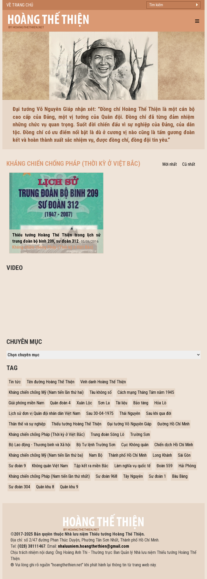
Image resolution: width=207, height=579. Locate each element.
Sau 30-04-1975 (99, 413)
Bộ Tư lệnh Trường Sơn (95, 444)
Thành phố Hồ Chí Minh (127, 455)
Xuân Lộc (84, 402)
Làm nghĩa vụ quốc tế (132, 465)
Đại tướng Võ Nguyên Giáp (129, 423)
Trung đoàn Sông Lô (107, 434)
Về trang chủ (19, 5)
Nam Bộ (95, 455)
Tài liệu (121, 402)
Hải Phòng (187, 465)
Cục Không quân (135, 444)
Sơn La (104, 402)
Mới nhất (169, 164)
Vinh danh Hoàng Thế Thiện (103, 381)
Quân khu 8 (45, 486)
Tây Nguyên (133, 476)
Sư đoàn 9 (17, 465)
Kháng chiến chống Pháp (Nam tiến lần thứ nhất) (49, 476)
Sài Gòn (184, 455)
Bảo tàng (140, 402)
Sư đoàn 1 (157, 476)
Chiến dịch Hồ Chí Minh (173, 444)
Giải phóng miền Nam (26, 402)
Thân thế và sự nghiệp (27, 423)
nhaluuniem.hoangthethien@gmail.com (93, 546)
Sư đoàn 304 (19, 486)
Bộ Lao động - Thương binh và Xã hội (39, 444)
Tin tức (15, 381)
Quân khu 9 (69, 486)
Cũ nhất (188, 164)
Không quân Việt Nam (50, 465)
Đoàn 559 (164, 465)
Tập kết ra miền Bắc (91, 465)
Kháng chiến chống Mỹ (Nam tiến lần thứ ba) (46, 455)
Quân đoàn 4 (60, 402)
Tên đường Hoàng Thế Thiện (50, 381)
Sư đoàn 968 (106, 476)
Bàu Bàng (180, 476)
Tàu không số (100, 392)
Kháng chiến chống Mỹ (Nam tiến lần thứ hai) (46, 392)
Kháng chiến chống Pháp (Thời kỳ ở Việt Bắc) (47, 434)
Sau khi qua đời (158, 413)
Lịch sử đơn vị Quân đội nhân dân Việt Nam (44, 413)
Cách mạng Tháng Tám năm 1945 (146, 392)
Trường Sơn (140, 434)
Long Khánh (162, 455)
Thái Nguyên (129, 413)
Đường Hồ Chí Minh (173, 423)
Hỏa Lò (160, 402)
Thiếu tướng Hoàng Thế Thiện (76, 423)
